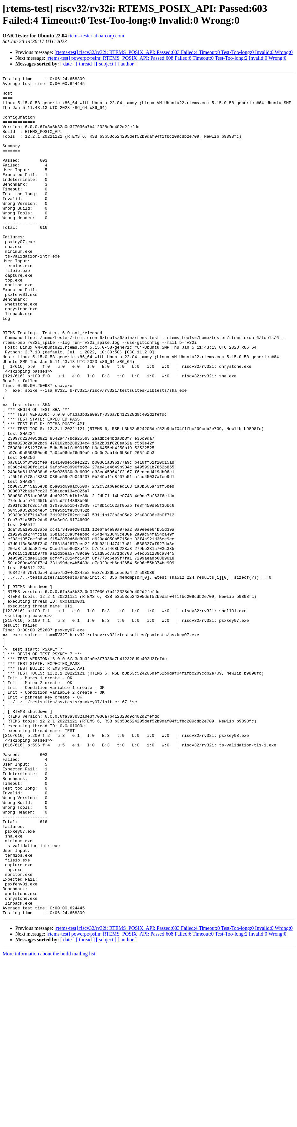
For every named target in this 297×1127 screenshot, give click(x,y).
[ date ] (67, 63)
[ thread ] (85, 63)
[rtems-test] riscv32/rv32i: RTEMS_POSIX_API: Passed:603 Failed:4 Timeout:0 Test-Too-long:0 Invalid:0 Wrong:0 (174, 52)
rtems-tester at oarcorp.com (96, 35)
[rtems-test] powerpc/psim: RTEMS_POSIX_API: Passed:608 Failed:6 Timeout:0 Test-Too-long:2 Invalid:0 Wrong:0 (166, 58)
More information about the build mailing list (49, 1121)
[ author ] (127, 63)
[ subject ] (106, 63)
